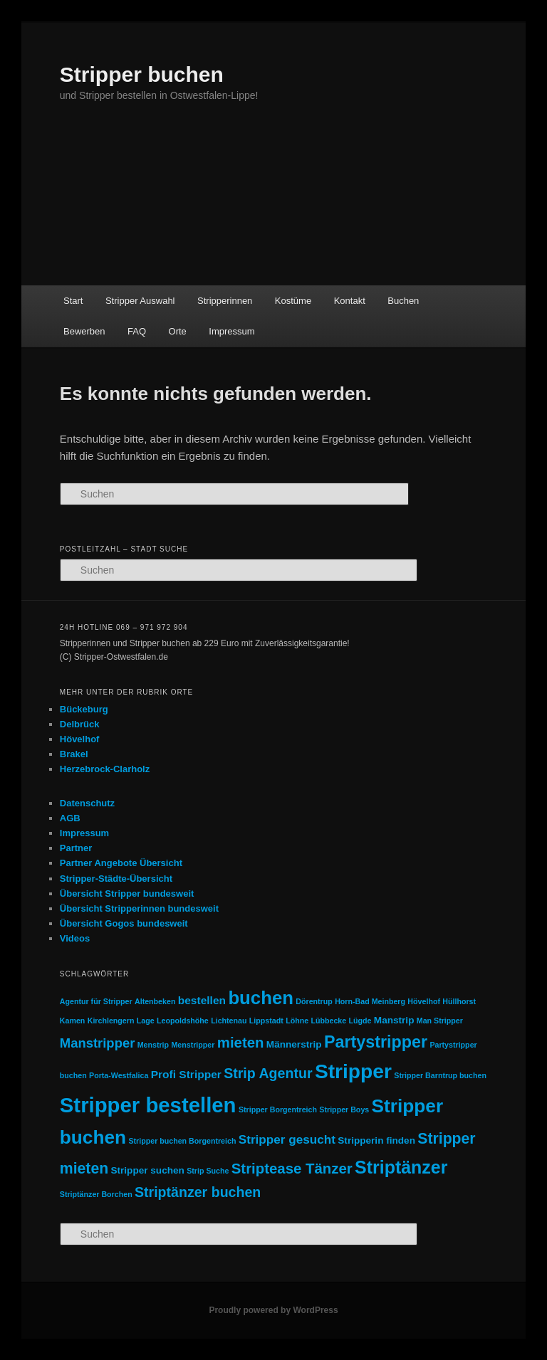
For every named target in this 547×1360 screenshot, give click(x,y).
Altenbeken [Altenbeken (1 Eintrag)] (155, 1001)
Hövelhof (80, 739)
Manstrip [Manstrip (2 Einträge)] (394, 1020)
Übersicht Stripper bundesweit (127, 893)
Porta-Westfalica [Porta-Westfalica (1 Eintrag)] (118, 1075)
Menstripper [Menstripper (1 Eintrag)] (192, 1044)
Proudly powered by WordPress (273, 1310)
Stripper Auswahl (140, 300)
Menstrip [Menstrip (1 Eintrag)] (153, 1044)
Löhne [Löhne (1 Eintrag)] (297, 1020)
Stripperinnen (224, 300)
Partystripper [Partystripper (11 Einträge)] (375, 1042)
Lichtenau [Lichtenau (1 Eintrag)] (228, 1020)
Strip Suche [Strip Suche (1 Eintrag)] (208, 1170)
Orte (178, 331)
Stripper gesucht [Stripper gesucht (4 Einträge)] (287, 1139)
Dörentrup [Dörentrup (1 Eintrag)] (314, 1001)
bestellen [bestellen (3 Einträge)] (202, 1000)
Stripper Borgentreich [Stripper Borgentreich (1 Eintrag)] (278, 1109)
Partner (76, 848)
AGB (70, 818)
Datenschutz (87, 803)
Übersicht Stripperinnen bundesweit (139, 908)
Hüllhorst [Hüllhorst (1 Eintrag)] (459, 1001)
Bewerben (84, 331)
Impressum (231, 331)
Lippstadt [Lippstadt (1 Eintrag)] (266, 1020)
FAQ (136, 331)
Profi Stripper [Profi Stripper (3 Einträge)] (186, 1074)
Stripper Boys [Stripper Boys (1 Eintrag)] (344, 1109)
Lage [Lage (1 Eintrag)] (146, 1020)
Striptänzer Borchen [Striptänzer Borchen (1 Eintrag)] (96, 1194)
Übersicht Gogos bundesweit (124, 923)
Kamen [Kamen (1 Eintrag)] (72, 1020)
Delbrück (80, 724)
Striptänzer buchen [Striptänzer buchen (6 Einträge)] (198, 1192)
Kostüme (293, 300)
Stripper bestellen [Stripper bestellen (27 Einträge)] (148, 1105)
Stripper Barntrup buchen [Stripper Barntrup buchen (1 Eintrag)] (440, 1075)
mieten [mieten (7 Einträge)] (240, 1042)
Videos (75, 938)
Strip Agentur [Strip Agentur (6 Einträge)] (268, 1073)
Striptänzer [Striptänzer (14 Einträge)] (401, 1167)
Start (73, 300)
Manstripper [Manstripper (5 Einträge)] (97, 1042)
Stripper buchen (142, 74)
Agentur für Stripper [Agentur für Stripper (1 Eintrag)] (96, 1001)
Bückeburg (84, 709)
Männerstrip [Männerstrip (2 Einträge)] (294, 1044)
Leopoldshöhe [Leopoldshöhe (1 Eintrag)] (183, 1020)
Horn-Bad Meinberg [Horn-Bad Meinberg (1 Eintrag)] (370, 1001)
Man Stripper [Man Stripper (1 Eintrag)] (440, 1020)
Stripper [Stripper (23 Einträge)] (353, 1071)
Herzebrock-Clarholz (105, 769)
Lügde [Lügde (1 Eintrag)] (360, 1020)
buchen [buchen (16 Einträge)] (260, 998)
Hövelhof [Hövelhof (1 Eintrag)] (423, 1001)
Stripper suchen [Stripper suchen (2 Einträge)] (147, 1170)
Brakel (74, 754)
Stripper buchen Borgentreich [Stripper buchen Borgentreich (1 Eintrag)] (182, 1141)
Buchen (403, 300)
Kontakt (349, 300)
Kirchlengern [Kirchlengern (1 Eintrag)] (111, 1020)
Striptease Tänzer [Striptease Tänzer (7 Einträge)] (292, 1168)
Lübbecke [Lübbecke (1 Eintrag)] (328, 1020)
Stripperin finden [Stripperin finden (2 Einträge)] (376, 1140)
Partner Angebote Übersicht (121, 863)
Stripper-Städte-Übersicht (116, 878)
